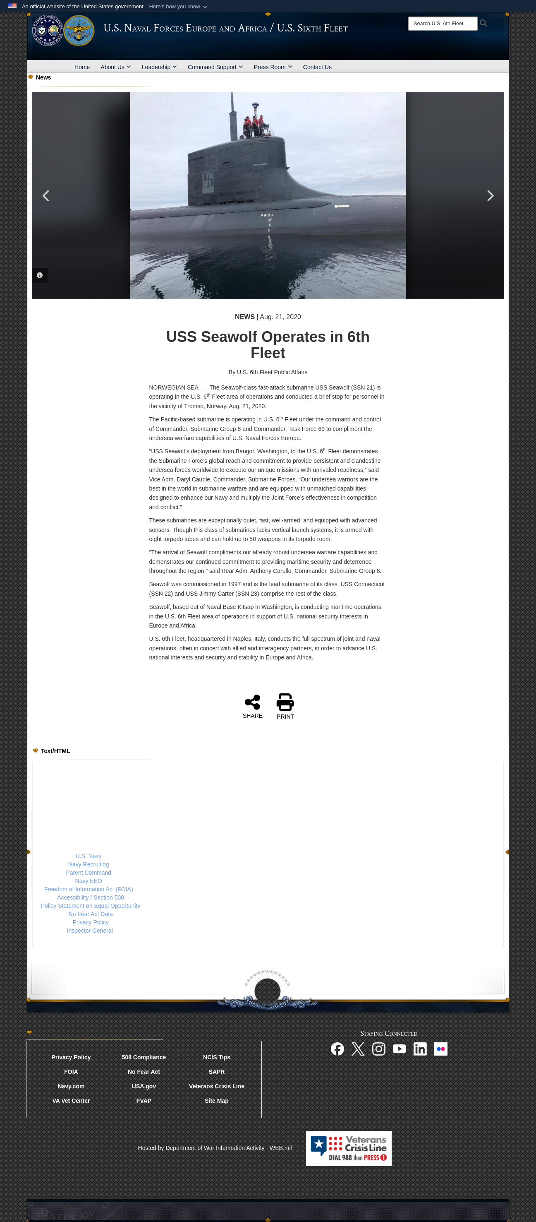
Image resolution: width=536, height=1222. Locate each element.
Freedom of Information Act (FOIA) (88, 889)
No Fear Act (144, 1071)
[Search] (443, 24)
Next (489, 196)
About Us (115, 67)
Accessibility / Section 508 (90, 897)
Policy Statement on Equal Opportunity (90, 905)
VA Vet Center (71, 1100)
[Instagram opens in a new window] (378, 1048)
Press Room (273, 67)
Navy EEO (88, 881)
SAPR (217, 1071)
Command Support (215, 67)
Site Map (217, 1100)
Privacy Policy (91, 922)
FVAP (143, 1100)
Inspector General (90, 930)
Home (82, 67)
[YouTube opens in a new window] (399, 1048)
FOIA (71, 1071)
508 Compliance (144, 1057)
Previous (46, 196)
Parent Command (88, 872)
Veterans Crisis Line (216, 1086)
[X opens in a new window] (358, 1048)
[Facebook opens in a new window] (337, 1048)
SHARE (253, 706)
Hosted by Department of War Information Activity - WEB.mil (215, 1148)
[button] (179, 6)
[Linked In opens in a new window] (420, 1048)
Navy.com (70, 1086)
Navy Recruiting (88, 864)
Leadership (159, 67)
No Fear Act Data (91, 914)
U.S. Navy (89, 856)
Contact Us (317, 67)
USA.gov (144, 1086)
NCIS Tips (216, 1057)
